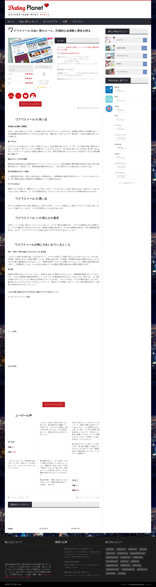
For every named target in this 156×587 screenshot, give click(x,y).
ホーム (11, 21)
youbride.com (122, 553)
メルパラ (119, 40)
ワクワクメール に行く (30, 104)
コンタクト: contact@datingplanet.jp (132, 584)
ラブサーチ (75, 528)
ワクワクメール (121, 56)
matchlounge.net (128, 569)
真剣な (21, 497)
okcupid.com (125, 557)
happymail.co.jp (112, 565)
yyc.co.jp (143, 549)
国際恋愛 (95, 47)
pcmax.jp (122, 573)
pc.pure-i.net (142, 569)
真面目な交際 (71, 47)
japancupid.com (112, 557)
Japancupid (120, 48)
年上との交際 (62, 50)
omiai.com (132, 549)
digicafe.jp (135, 561)
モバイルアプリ (50, 21)
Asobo (118, 64)
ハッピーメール (120, 135)
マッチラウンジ (120, 173)
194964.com (137, 557)
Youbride (118, 144)
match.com (121, 549)
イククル (118, 125)
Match (117, 87)
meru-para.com (112, 561)
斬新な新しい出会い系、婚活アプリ (77, 572)
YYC (116, 116)
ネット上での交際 (84, 47)
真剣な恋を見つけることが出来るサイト (78, 549)
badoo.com (110, 553)
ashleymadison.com (138, 553)
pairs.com (110, 549)
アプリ (27, 497)
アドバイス (78, 21)
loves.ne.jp (137, 565)
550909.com (125, 565)
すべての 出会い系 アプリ (126, 183)
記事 (65, 21)
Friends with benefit (71, 561)
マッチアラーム (121, 71)
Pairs (116, 97)
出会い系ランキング (28, 21)
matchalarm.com (112, 569)
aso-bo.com (111, 573)
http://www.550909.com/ (70, 53)
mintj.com (124, 561)
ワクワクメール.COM (91, 497)
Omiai (10, 528)
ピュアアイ (43, 528)
